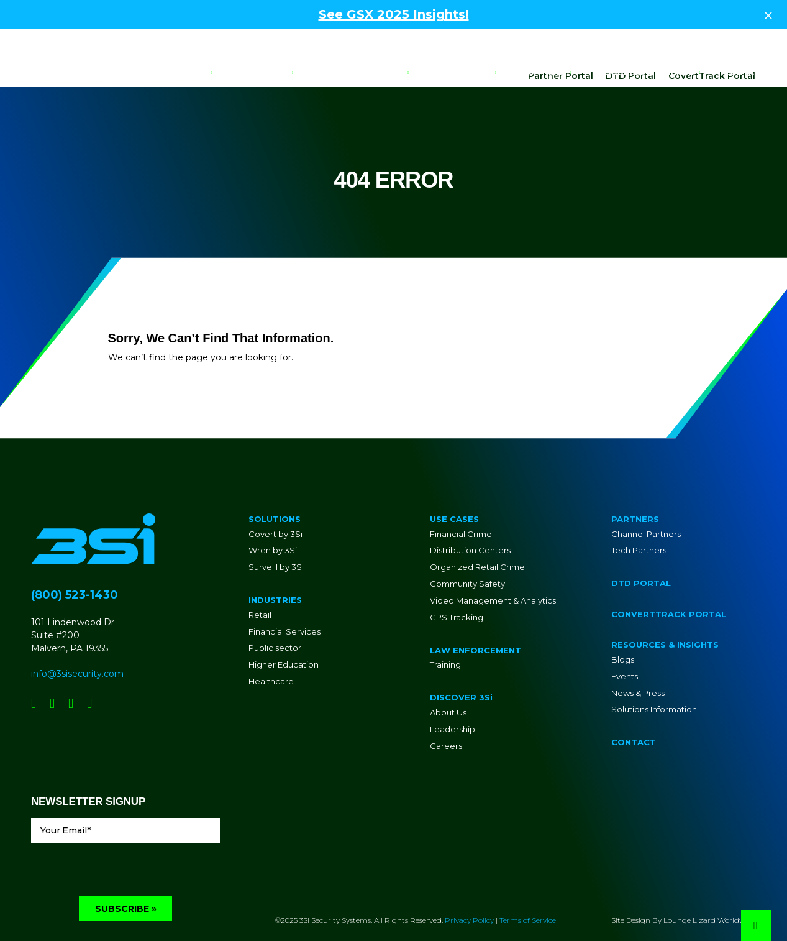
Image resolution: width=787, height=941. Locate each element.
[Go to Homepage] (53, 72)
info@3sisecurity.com (77, 637)
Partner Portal (560, 39)
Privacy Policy (469, 884)
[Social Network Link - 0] (33, 666)
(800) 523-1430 (74, 558)
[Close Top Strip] (768, 14)
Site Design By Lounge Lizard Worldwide (683, 884)
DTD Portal (631, 39)
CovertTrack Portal (711, 39)
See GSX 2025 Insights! (394, 14)
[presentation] (125, 836)
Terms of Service (527, 884)
